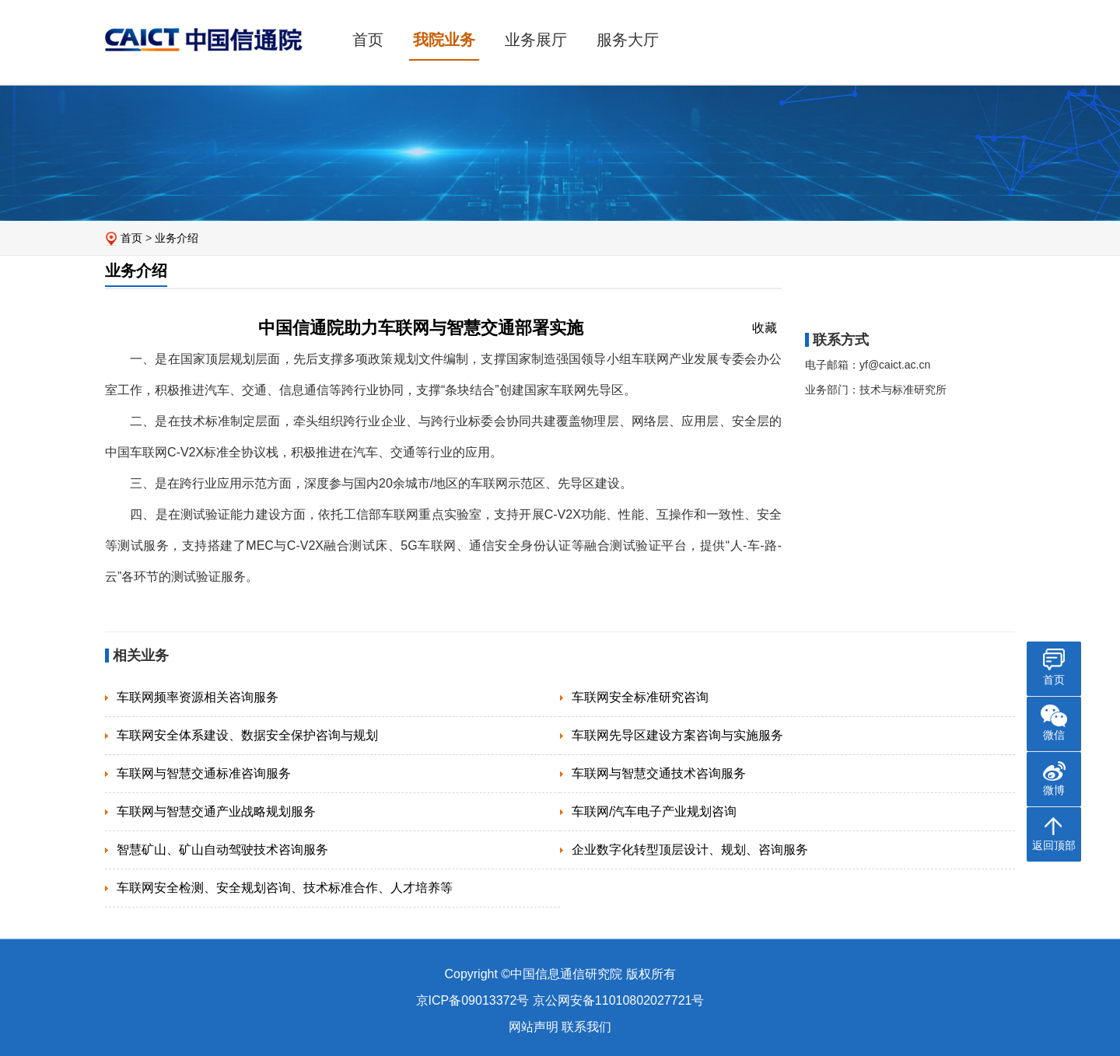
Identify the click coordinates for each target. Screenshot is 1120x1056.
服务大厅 (628, 39)
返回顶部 (1054, 845)
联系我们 (586, 1026)
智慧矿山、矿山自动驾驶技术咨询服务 (222, 849)
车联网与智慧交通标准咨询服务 (204, 773)
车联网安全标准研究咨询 (640, 697)
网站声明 (533, 1026)
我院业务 (444, 39)
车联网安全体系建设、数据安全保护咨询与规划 (247, 735)
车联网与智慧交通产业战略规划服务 (216, 811)
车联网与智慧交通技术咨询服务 (659, 773)
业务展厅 (536, 39)
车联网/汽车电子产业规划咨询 (654, 811)
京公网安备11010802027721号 (619, 1000)
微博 (1054, 790)
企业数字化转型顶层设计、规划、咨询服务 (690, 849)
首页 (367, 39)
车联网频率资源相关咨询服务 (197, 697)
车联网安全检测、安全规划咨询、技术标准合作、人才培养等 (285, 887)
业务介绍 (176, 238)
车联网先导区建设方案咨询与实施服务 (677, 735)
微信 (1054, 735)
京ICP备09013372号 (473, 1000)
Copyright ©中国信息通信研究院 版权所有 (559, 974)
